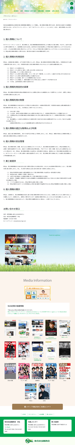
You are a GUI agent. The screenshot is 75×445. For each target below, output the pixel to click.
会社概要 (41, 414)
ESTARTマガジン (46, 312)
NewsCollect (63, 312)
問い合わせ (50, 414)
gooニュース (55, 312)
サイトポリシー (32, 414)
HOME (24, 414)
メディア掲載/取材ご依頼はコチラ (37, 406)
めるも (37, 313)
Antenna (29, 312)
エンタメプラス (31, 313)
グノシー (23, 312)
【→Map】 (7, 427)
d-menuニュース (36, 312)
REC (9, 312)
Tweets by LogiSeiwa (54, 235)
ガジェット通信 (12, 313)
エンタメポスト (22, 313)
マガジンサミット (15, 312)
